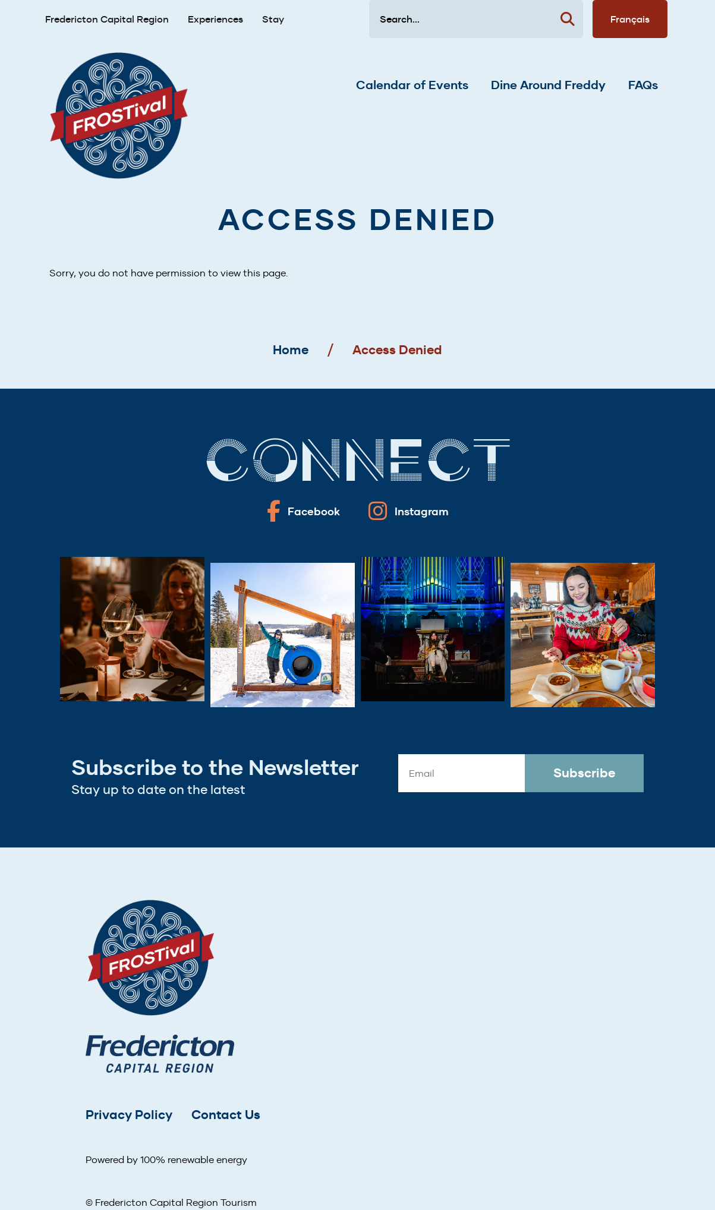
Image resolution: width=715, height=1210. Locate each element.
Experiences (215, 19)
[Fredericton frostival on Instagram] (408, 511)
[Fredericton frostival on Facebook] (303, 511)
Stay (273, 19)
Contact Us (225, 1115)
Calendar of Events (412, 85)
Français (630, 19)
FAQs (643, 85)
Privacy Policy (129, 1115)
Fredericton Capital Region (107, 19)
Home (290, 350)
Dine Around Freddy (548, 85)
